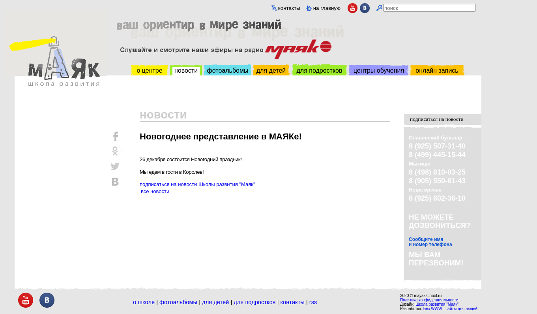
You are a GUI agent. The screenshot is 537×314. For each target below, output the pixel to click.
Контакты (293, 302)
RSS (313, 302)
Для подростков (254, 302)
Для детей (215, 302)
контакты (289, 8)
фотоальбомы (228, 70)
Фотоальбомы (178, 302)
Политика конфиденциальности (429, 300)
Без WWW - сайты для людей (450, 308)
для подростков (319, 70)
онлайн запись (436, 70)
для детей (271, 70)
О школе (144, 302)
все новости (155, 191)
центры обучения (379, 70)
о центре (149, 70)
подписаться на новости (437, 119)
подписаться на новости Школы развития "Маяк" (197, 184)
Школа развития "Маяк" (436, 304)
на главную (327, 8)
